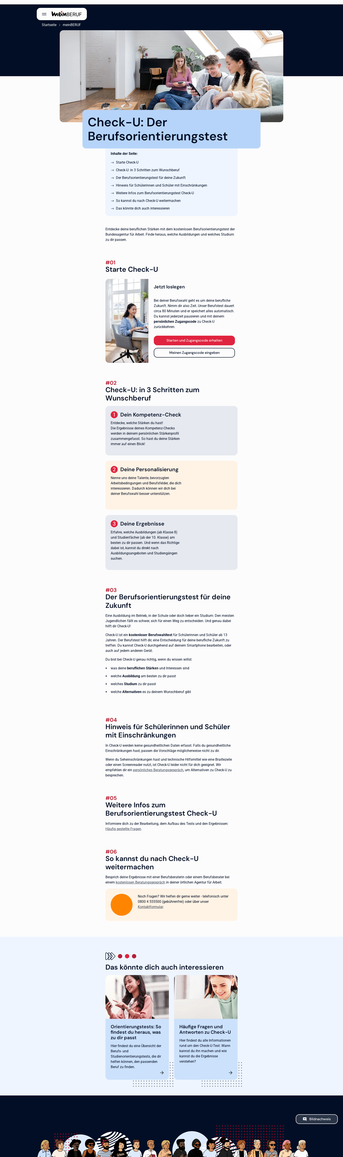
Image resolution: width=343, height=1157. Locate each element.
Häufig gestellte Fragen (123, 824)
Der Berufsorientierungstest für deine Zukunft (151, 173)
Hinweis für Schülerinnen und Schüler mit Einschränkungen (161, 181)
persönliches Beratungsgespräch (158, 765)
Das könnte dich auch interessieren (143, 204)
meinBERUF (67, 20)
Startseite (44, 20)
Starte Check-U (127, 158)
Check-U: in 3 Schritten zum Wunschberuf (148, 166)
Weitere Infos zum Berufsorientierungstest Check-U (155, 189)
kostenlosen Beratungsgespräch (140, 878)
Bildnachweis (320, 1114)
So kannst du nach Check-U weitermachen (148, 196)
